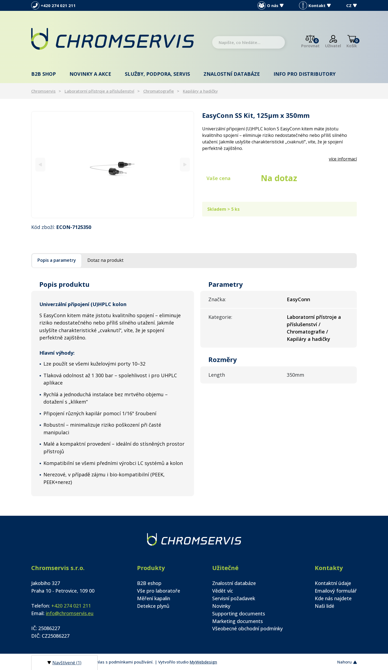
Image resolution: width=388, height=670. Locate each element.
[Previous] (40, 164)
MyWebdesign (203, 662)
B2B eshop (149, 583)
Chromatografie (158, 91)
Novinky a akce (90, 74)
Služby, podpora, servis (157, 74)
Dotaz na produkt (105, 260)
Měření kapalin (153, 598)
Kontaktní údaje (333, 583)
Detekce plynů (153, 606)
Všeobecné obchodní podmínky (247, 628)
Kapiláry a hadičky (200, 91)
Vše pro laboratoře (158, 590)
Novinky (221, 606)
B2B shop (43, 74)
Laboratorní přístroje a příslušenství (99, 91)
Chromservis (43, 91)
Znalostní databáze (231, 74)
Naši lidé (324, 606)
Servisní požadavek (233, 598)
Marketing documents (237, 621)
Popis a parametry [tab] (56, 260)
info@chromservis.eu (70, 613)
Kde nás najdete (333, 598)
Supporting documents (238, 613)
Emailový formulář (336, 590)
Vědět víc (222, 590)
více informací (343, 159)
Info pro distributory (304, 74)
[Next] (185, 164)
